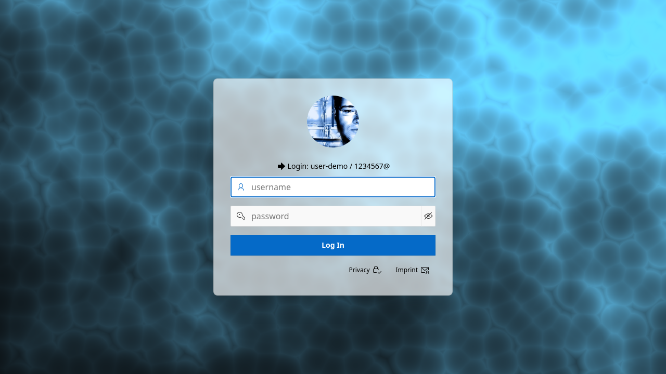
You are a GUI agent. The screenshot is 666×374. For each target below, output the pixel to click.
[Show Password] (428, 216)
